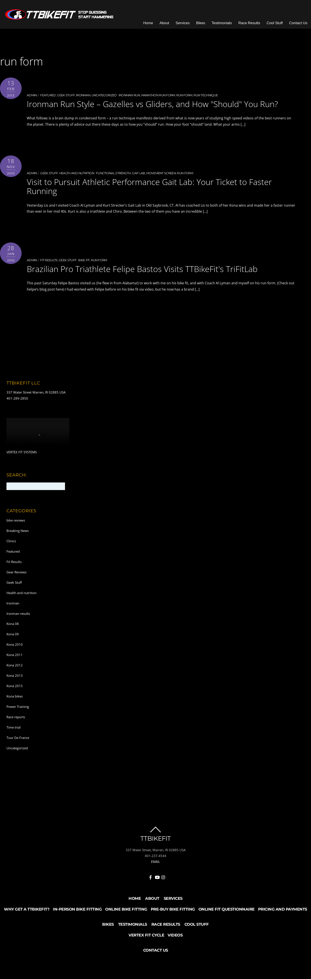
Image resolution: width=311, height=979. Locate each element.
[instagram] (163, 877)
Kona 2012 (14, 665)
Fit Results (48, 261)
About (165, 24)
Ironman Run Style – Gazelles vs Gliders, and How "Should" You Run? (152, 104)
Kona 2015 (14, 686)
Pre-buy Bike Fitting (173, 909)
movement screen (161, 174)
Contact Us (299, 24)
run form (184, 96)
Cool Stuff (276, 24)
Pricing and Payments (282, 909)
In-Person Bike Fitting (77, 909)
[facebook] (151, 877)
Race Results (250, 24)
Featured (48, 96)
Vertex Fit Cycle (146, 935)
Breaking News (17, 531)
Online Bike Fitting (126, 909)
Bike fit (84, 261)
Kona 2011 (14, 655)
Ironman (83, 96)
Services (183, 24)
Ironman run (129, 96)
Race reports (15, 717)
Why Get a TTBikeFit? (26, 909)
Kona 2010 (14, 645)
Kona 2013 (14, 676)
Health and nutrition (76, 174)
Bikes (201, 24)
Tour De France (17, 738)
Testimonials (223, 24)
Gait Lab (138, 174)
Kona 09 (12, 635)
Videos (175, 935)
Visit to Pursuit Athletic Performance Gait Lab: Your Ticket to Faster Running (149, 187)
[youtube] (157, 877)
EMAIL (155, 862)
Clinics (11, 541)
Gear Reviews (16, 572)
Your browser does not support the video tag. (37, 434)
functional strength (113, 174)
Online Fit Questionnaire (226, 909)
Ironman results (18, 614)
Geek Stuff (66, 96)
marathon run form (158, 96)
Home (149, 24)
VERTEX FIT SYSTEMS (21, 452)
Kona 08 (12, 624)
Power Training (17, 707)
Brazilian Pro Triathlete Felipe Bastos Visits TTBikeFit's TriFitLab (142, 269)
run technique (206, 96)
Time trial (13, 728)
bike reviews (15, 521)
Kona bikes (14, 696)
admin (32, 96)
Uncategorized (104, 96)
